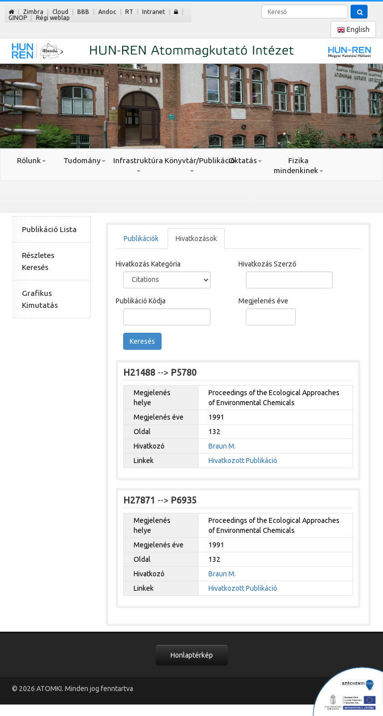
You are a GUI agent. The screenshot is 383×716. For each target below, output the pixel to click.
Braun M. (222, 446)
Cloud (60, 11)
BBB (83, 11)
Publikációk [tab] (141, 238)
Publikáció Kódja (141, 301)
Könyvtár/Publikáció (191, 164)
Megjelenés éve (263, 301)
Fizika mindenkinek (298, 165)
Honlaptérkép (192, 655)
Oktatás (245, 160)
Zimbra (33, 11)
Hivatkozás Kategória (148, 264)
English (353, 29)
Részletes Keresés (38, 261)
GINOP (17, 17)
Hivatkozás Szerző (267, 264)
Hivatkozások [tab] (196, 238)
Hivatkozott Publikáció (242, 461)
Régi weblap (53, 17)
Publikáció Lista (49, 229)
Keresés (142, 341)
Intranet (153, 11)
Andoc (107, 11)
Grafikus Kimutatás (40, 299)
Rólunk (31, 160)
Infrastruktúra (138, 164)
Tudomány (84, 160)
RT (129, 11)
